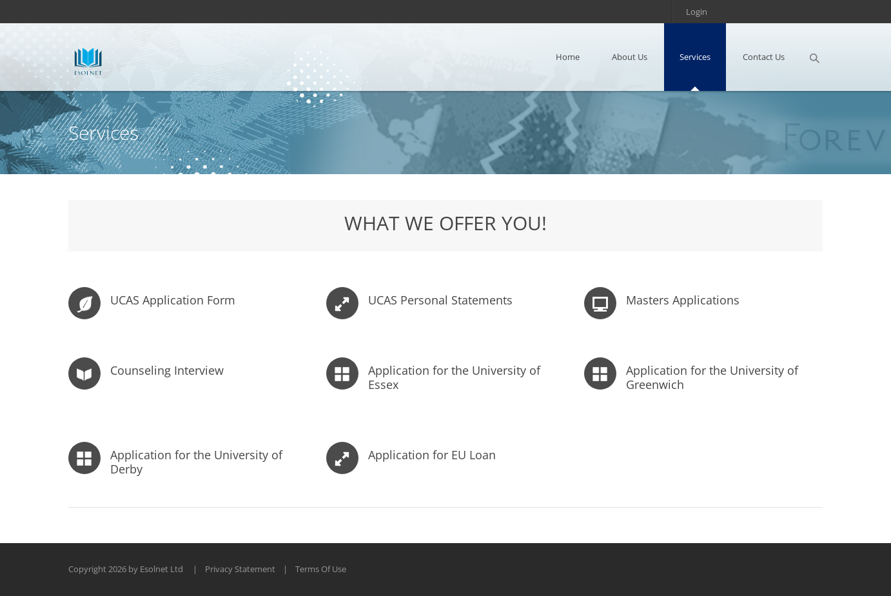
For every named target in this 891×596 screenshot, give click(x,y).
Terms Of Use (320, 569)
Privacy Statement (240, 569)
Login (696, 11)
